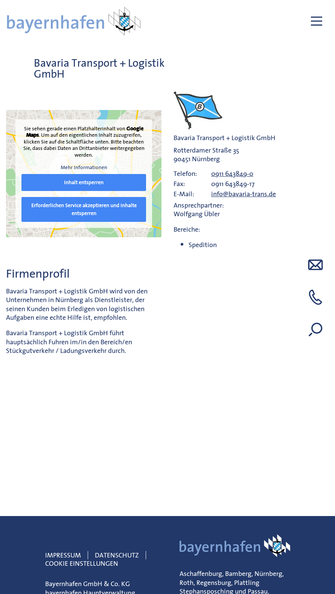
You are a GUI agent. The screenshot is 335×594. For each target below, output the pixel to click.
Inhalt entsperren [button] (84, 182)
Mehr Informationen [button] (84, 167)
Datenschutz (117, 555)
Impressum (63, 555)
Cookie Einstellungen (81, 563)
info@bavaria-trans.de (243, 193)
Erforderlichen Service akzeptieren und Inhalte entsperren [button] (84, 209)
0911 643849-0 (232, 173)
